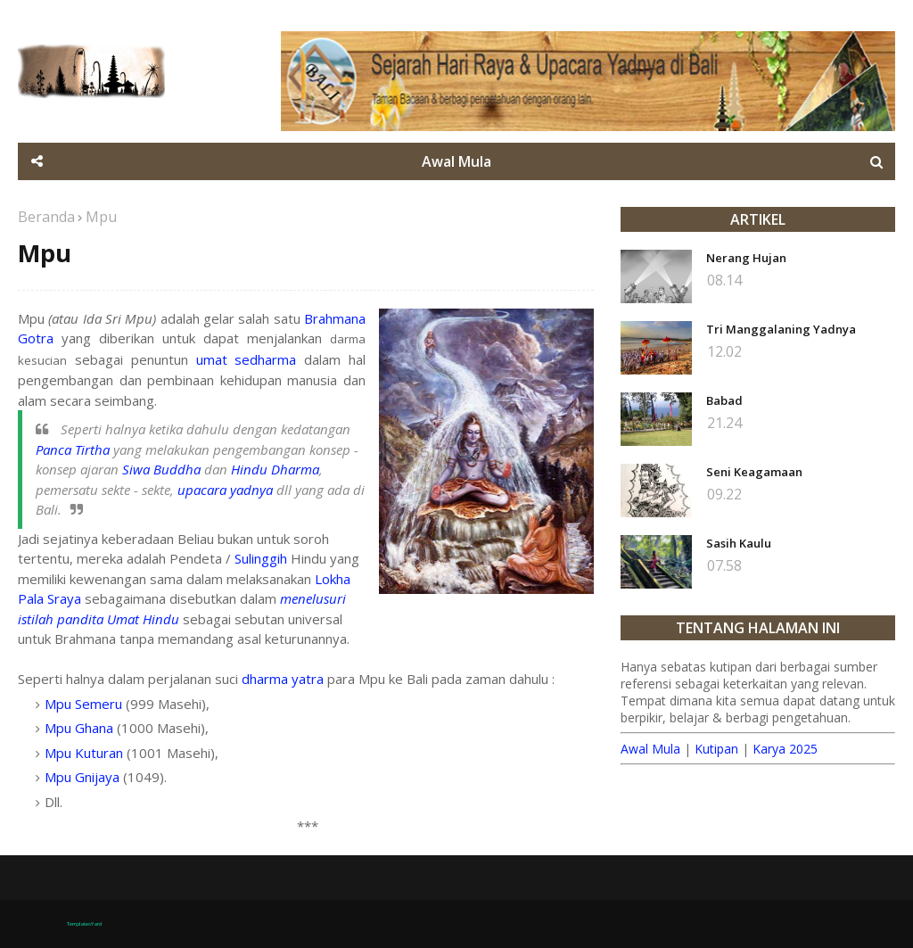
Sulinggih (260, 558)
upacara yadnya (225, 490)
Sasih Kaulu (738, 543)
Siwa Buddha (161, 469)
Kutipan (716, 748)
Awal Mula (650, 748)
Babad (724, 400)
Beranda (46, 217)
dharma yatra (283, 679)
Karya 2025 (785, 748)
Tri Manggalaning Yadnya (781, 329)
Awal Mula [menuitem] (456, 161)
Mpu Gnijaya (82, 777)
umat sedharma (246, 359)
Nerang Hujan (746, 258)
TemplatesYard (84, 923)
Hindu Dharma (275, 469)
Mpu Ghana (79, 728)
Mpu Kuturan (84, 753)
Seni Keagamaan (754, 472)
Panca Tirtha (73, 449)
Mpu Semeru (83, 704)
